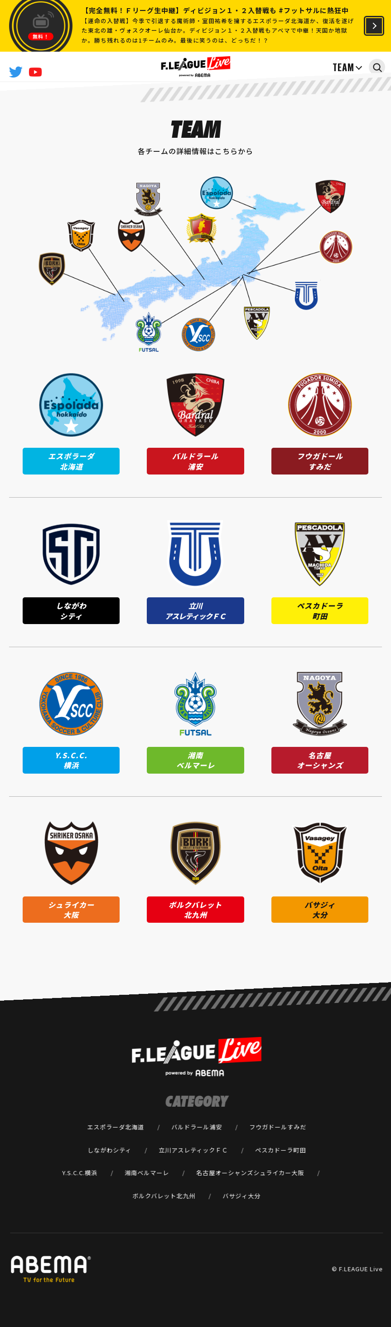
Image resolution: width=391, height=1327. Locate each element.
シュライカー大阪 (278, 1172)
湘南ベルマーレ (147, 1172)
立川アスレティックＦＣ (193, 1149)
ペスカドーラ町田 (280, 1149)
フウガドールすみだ (277, 1126)
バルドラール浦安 (196, 1126)
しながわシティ (109, 1149)
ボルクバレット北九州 (163, 1195)
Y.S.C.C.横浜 (79, 1172)
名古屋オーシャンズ (224, 1172)
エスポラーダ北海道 (115, 1126)
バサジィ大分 (241, 1195)
